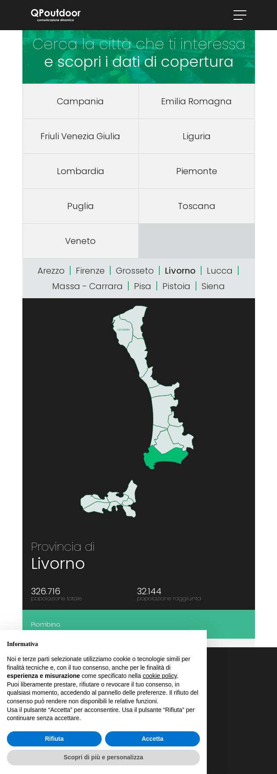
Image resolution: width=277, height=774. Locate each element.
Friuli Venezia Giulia (80, 136)
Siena (213, 286)
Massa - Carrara (87, 286)
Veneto (80, 241)
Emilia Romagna (196, 101)
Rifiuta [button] (54, 738)
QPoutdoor (56, 15)
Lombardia (80, 171)
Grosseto (135, 271)
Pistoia (176, 286)
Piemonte (196, 171)
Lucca (220, 271)
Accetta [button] (153, 738)
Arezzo (51, 271)
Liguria (197, 136)
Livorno (180, 271)
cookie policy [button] (160, 675)
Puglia (80, 206)
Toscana (196, 206)
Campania (80, 101)
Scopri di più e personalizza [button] (103, 757)
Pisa (142, 286)
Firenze (90, 271)
